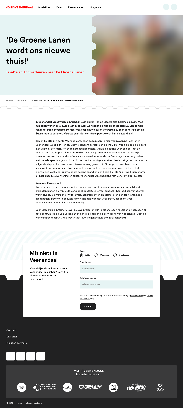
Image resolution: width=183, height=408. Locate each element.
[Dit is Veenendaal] (20, 8)
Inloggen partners (16, 343)
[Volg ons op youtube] (30, 356)
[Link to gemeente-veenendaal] (21, 387)
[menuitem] (9, 100)
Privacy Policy (136, 296)
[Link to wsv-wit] (90, 387)
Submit (88, 306)
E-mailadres (85, 262)
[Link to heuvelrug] (136, 387)
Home (19, 403)
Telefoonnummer (88, 278)
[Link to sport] (67, 387)
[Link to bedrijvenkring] (44, 387)
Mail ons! (11, 336)
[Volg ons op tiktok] (40, 356)
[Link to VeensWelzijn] (160, 387)
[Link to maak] (113, 387)
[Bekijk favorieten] (173, 7)
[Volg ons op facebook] (10, 356)
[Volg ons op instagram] (20, 356)
